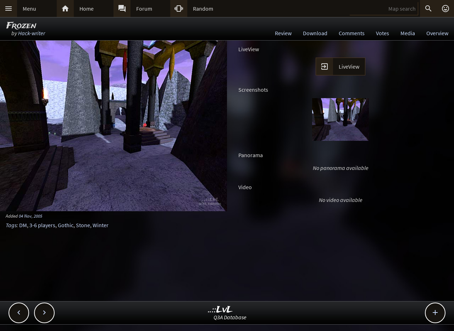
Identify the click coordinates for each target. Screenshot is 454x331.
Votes (382, 33)
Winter (101, 225)
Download (315, 33)
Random (203, 8)
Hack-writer (31, 33)
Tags (11, 225)
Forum (144, 8)
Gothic (65, 225)
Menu (29, 8)
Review (283, 33)
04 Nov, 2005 (30, 216)
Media (407, 33)
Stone (83, 225)
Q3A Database (230, 317)
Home (86, 8)
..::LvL (220, 310)
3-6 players (42, 225)
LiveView (349, 66)
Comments (352, 33)
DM (23, 225)
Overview (437, 33)
